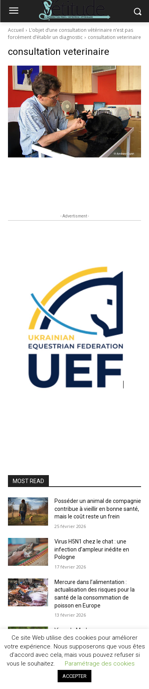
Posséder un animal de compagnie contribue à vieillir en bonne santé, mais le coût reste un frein (97, 509)
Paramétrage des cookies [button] (100, 663)
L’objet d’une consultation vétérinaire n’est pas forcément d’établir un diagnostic (70, 34)
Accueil (16, 30)
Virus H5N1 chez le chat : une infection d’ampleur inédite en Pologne (91, 549)
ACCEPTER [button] (74, 676)
